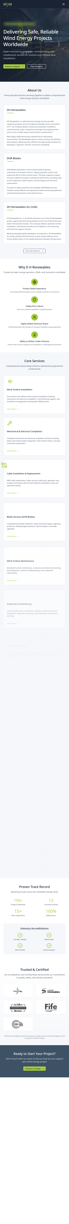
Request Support (14, 66)
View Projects (36, 66)
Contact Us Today (34, 1068)
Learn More (13, 409)
